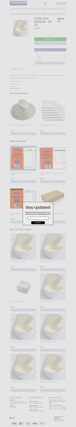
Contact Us (44, 8)
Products (14, 8)
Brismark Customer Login (54, 8)
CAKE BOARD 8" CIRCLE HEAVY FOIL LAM (23, 125)
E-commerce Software (58, 421)
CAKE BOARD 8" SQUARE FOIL (49, 125)
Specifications (22, 69)
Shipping (24, 8)
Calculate (50, 63)
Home (12, 14)
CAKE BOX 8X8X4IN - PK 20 (57, 14)
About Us (38, 8)
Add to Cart (50, 39)
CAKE (38, 14)
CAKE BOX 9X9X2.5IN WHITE (48, 382)
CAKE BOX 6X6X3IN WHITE (47, 261)
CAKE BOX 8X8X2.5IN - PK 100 (19, 341)
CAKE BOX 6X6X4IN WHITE (18, 301)
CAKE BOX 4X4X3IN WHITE (18, 261)
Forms (18, 8)
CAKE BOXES (44, 14)
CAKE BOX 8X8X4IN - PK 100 (19, 382)
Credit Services (31, 8)
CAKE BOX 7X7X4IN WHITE (47, 301)
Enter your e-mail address (56, 405)
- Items (60, 3)
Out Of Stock (53, 310)
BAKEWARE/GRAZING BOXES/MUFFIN (26, 14)
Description (14, 69)
